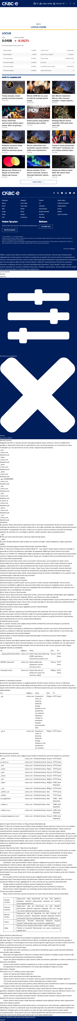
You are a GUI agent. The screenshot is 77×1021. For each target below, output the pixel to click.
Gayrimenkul (43, 209)
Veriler (23, 209)
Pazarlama (3, 522)
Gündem (41, 214)
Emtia (4, 214)
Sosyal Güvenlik (44, 211)
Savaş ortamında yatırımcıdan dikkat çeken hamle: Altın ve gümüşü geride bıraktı (12, 123)
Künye (60, 209)
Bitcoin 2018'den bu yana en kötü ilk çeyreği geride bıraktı (37, 98)
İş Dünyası (24, 217)
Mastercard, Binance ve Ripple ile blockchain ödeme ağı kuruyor (11, 172)
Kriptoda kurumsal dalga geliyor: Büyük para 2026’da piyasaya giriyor (12, 147)
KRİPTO (38, 24)
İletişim (60, 211)
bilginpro (72, 248)
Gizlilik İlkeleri (62, 206)
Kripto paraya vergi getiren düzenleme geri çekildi (38, 122)
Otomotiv (42, 206)
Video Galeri (61, 200)
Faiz (3, 217)
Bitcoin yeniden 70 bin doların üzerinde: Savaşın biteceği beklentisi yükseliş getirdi (38, 172)
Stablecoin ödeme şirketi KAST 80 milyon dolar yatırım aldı (62, 172)
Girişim (23, 214)
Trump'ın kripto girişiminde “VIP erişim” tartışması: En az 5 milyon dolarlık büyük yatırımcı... (63, 147)
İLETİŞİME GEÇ (46, 226)
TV (40, 203)
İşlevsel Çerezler (6, 440)
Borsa (4, 203)
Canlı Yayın (24, 203)
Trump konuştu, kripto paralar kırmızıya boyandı (12, 97)
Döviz (4, 206)
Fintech (41, 200)
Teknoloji (42, 217)
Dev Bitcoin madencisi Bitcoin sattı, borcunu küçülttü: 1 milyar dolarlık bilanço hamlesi (62, 98)
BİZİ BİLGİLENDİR (9, 230)
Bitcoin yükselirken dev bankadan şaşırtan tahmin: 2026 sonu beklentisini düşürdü (38, 147)
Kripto (4, 211)
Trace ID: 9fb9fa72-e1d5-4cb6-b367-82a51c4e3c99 (17, 1017)
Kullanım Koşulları (63, 203)
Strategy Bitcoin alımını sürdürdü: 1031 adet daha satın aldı (62, 123)
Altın (3, 209)
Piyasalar (5, 200)
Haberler (23, 200)
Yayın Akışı (24, 206)
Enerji (22, 211)
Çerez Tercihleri (62, 214)
